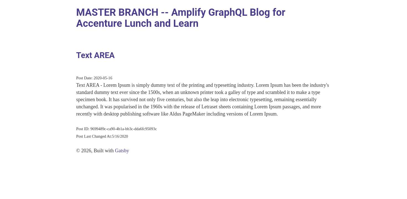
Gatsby (122, 150)
